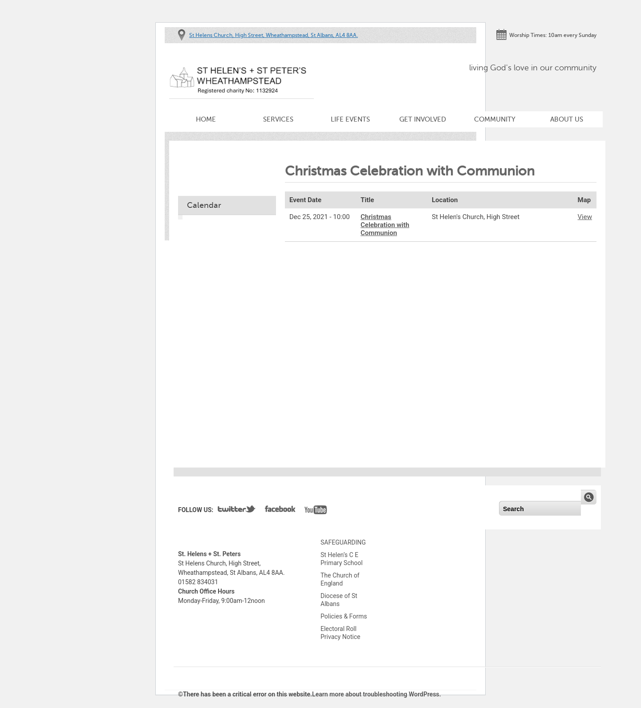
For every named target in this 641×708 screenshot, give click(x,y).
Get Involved (422, 119)
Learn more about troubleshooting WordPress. (376, 694)
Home (206, 119)
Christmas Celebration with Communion (385, 225)
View (585, 217)
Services (278, 119)
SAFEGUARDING (343, 542)
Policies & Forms (343, 616)
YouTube (315, 510)
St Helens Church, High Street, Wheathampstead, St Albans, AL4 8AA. (273, 35)
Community (494, 119)
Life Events (350, 119)
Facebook (280, 510)
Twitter (237, 510)
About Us (566, 119)
